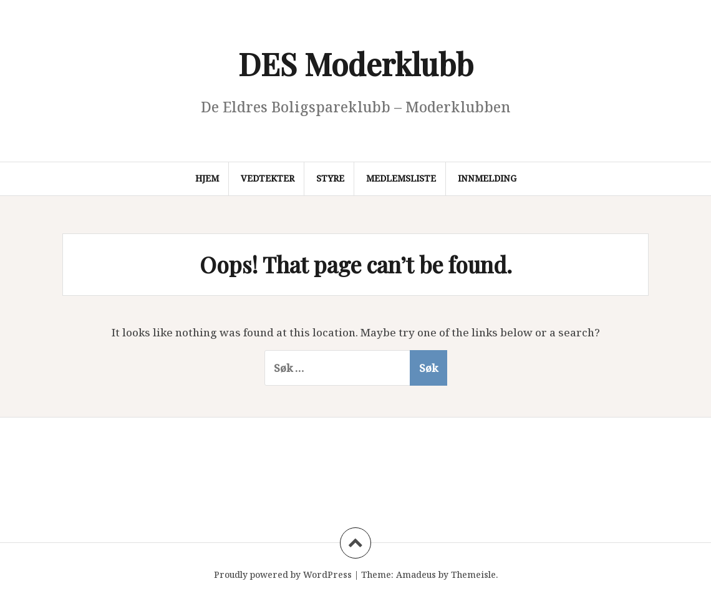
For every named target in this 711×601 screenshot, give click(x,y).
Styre (330, 178)
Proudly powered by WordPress (283, 574)
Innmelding (487, 178)
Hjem (207, 178)
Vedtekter (267, 178)
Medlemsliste (401, 178)
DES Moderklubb (355, 63)
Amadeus (416, 574)
